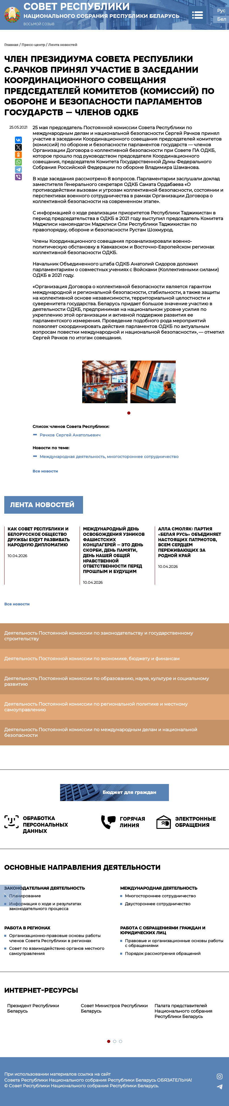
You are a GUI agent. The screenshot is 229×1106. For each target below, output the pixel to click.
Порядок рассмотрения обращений (163, 953)
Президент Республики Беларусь (33, 1008)
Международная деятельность (158, 888)
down (11, 895)
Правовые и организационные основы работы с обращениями (174, 943)
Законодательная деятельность (44, 888)
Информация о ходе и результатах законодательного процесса (45, 906)
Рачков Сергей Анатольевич (70, 435)
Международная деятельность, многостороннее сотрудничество (109, 456)
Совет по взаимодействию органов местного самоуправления (56, 951)
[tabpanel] (104, 383)
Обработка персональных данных (36, 824)
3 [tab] (120, 1041)
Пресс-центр (33, 45)
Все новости (45, 471)
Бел (221, 19)
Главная (11, 45)
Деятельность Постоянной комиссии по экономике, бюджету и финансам (92, 658)
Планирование (25, 895)
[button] (197, 15)
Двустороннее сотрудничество (157, 903)
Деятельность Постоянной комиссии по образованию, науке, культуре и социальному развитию (106, 681)
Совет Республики (101, 10)
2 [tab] (114, 1041)
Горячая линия (123, 822)
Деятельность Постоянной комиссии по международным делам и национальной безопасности (100, 732)
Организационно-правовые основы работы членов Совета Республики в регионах (55, 938)
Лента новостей (62, 45)
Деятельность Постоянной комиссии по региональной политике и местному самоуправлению (96, 706)
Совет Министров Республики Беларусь (114, 1008)
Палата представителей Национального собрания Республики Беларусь (183, 1011)
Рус (221, 10)
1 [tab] (129, 413)
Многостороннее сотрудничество (160, 895)
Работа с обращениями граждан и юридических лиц (162, 930)
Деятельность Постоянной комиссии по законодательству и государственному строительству (98, 635)
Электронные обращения (186, 822)
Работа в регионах (27, 928)
